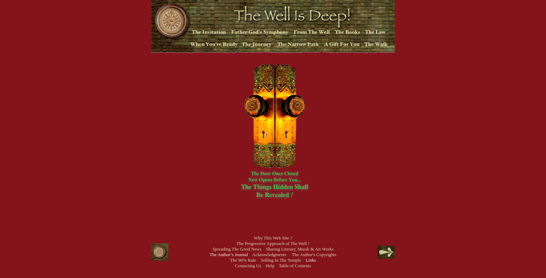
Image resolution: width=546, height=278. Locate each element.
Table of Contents (295, 265)
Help (270, 265)
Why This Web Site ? (273, 237)
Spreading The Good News (237, 249)
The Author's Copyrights (314, 254)
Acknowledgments (269, 254)
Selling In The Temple (281, 260)
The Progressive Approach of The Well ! (273, 243)
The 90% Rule (243, 260)
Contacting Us (248, 265)
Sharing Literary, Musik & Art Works (300, 249)
